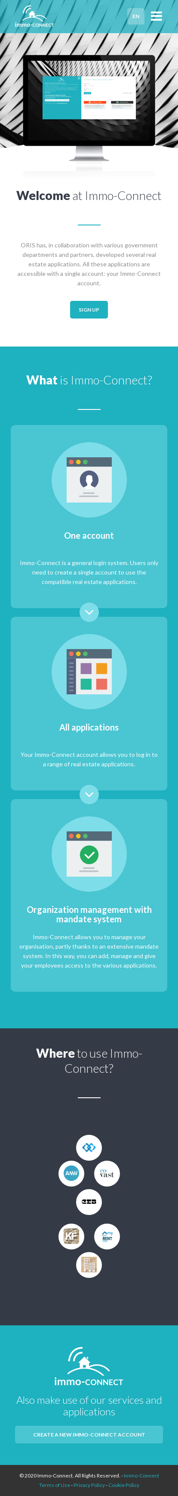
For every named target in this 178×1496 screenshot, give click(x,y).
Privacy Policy (89, 1485)
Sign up (89, 309)
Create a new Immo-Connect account (89, 1434)
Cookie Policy (123, 1485)
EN (135, 16)
